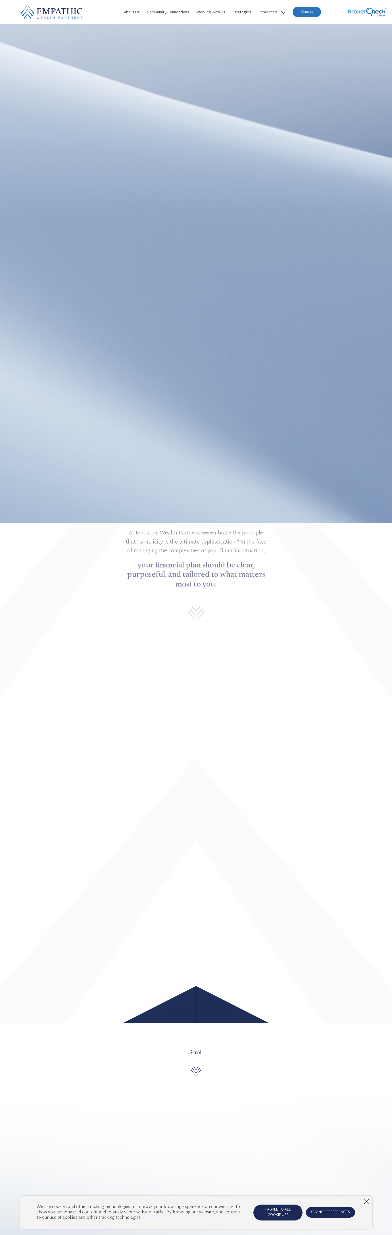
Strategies (241, 12)
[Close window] (367, 1201)
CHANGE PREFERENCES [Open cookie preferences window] (330, 1212)
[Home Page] (51, 12)
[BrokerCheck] (367, 11)
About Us (132, 12)
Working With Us (210, 12)
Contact (307, 12)
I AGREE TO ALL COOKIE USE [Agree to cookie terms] (278, 1212)
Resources (267, 12)
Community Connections (168, 12)
